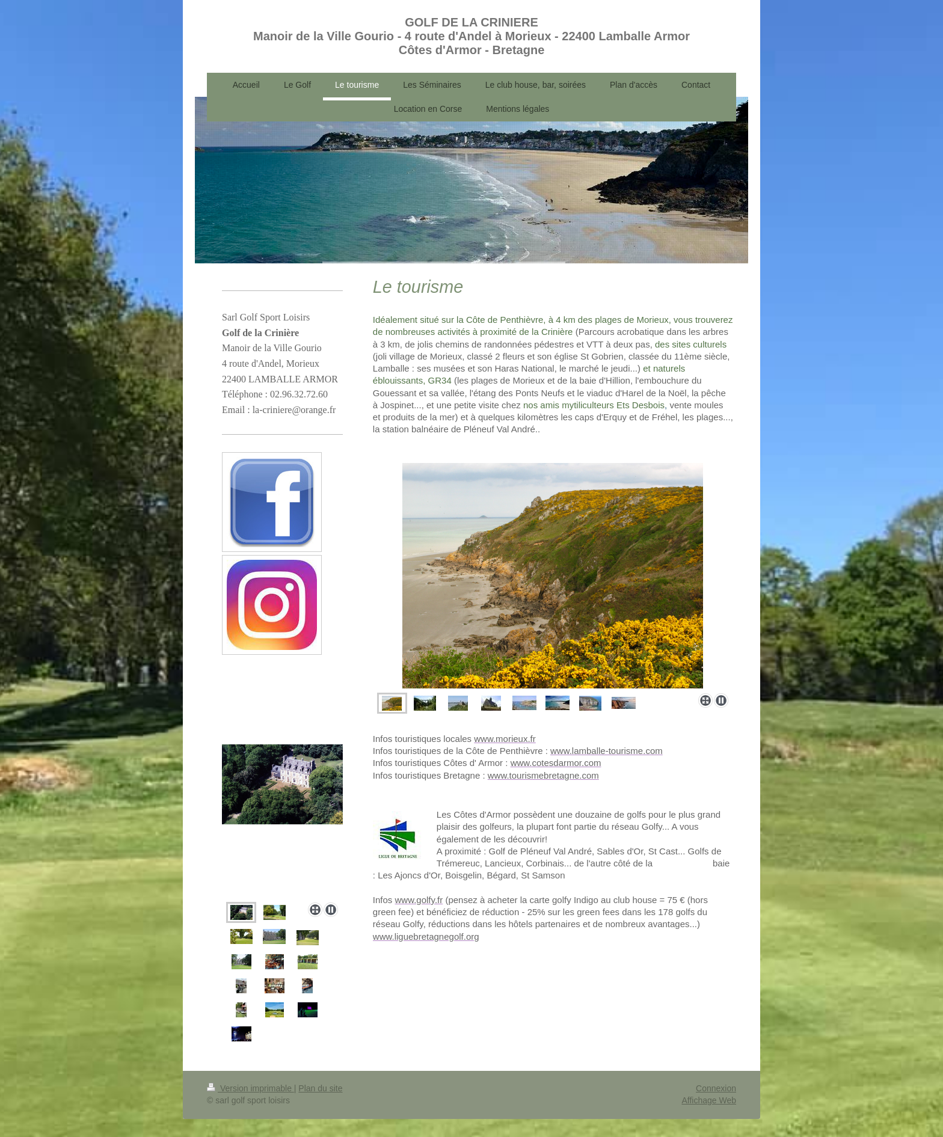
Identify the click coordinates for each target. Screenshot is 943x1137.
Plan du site (320, 1088)
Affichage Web (708, 1100)
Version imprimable (250, 1088)
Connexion (716, 1088)
